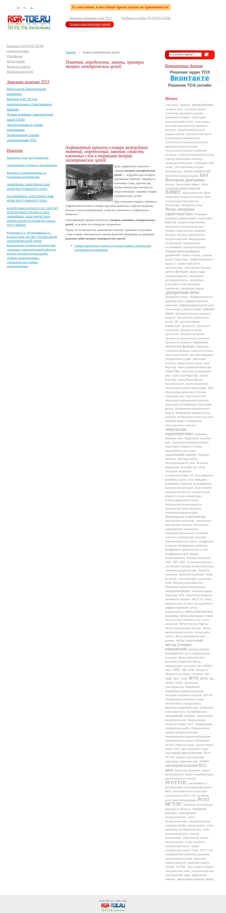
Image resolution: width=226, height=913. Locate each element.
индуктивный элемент (181, 454)
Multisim (185, 105)
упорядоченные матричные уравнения (187, 854)
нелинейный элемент (180, 716)
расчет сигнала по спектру (180, 778)
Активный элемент (195, 109)
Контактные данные (184, 65)
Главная (71, 52)
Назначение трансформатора (181, 684)
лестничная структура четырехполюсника (189, 566)
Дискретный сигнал (176, 296)
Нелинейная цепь (197, 711)
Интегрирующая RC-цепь (180, 463)
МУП (204, 678)
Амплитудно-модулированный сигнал (186, 119)
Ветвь (204, 184)
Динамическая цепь (176, 276)
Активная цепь (174, 109)
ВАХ (204, 175)
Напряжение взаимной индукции (184, 691)
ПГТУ (207, 753)
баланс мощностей (197, 171)
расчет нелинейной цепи (199, 774)
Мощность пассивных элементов (184, 674)
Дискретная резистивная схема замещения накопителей (184, 284)
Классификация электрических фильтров (188, 485)
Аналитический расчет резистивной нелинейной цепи (188, 136)
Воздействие (172, 205)
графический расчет (188, 263)
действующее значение (197, 267)
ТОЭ (202, 850)
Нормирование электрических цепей (188, 726)
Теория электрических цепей (89, 24)
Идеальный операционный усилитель (187, 400)
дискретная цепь (182, 292)
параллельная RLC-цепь (194, 748)
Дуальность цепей (190, 330)
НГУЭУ (207, 695)
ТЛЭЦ (194, 850)
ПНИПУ (204, 761)
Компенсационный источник (181, 500)
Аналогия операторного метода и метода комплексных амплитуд (189, 156)
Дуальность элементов (178, 342)
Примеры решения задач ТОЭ (90, 18)
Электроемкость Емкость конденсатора (32, 165)
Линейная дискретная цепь (180, 570)
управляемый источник (178, 858)
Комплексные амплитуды (179, 520)
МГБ (181, 595)
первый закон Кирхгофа (190, 757)
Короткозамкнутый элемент (181, 541)
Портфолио (15, 56)
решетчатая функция (184, 800)
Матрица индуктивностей (188, 582)
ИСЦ (202, 467)
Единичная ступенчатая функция (187, 348)
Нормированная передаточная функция (187, 736)
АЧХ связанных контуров (189, 167)
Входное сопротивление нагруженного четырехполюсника (185, 224)
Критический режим (198, 558)
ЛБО (175, 562)
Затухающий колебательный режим (185, 388)
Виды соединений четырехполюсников (187, 194)
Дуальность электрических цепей (184, 334)
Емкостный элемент (176, 354)
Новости (15, 150)
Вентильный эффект (188, 184)
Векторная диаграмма (184, 179)
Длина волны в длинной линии (183, 309)
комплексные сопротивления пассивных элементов (186, 531)
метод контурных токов (196, 616)
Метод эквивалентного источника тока (183, 663)
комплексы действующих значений (185, 537)
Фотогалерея (16, 61)
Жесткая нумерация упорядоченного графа (189, 356)
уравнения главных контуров (185, 860)
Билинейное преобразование (181, 175)
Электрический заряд (177, 875)
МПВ (168, 678)
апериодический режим (179, 163)
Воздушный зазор (192, 205)
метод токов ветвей (189, 640)
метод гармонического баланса (188, 601)
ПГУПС (170, 757)
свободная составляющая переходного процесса (189, 806)
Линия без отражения (191, 574)
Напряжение (193, 686)
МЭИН (169, 682)
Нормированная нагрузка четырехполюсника (187, 730)
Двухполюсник (174, 267)
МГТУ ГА (197, 599)
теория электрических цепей (182, 848)
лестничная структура (199, 562)
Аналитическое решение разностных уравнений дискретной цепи (186, 144)
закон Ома (172, 371)
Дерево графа (197, 271)
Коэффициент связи (176, 553)
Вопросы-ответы (18, 66)
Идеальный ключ (196, 396)
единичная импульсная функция (186, 344)
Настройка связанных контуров (183, 695)
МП (207, 674)
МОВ (191, 669)
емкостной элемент (202, 350)
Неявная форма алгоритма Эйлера (185, 722)
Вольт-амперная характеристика (179, 211)
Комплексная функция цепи (181, 512)
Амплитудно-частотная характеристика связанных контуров (187, 126)
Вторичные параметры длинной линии (186, 216)
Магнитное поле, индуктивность (28, 157)
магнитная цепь (188, 578)
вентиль (169, 184)
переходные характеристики (181, 761)
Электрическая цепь (202, 871)
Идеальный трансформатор (181, 404)
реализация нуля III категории (189, 791)
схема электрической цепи (187, 831)
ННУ (190, 724)
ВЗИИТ (173, 192)
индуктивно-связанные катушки (183, 446)
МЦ (212, 678)
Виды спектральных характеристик (188, 198)
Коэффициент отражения (193, 545)
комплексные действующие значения (188, 522)
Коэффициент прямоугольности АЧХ (186, 549)
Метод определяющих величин (183, 628)
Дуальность (188, 326)
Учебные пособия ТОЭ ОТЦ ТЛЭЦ (146, 18)
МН (184, 669)
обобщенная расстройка (179, 740)
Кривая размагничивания (181, 556)
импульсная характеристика (179, 431)
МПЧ (176, 678)
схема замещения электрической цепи (189, 827)
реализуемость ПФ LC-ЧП (180, 795)
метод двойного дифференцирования (189, 605)
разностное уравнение (187, 770)
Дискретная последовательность (184, 278)
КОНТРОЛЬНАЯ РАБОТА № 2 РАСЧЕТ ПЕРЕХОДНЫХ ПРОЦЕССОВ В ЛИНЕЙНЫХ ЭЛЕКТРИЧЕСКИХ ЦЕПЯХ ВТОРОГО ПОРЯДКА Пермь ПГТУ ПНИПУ (32, 217)
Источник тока (189, 467)
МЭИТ (179, 682)
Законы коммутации (196, 383)
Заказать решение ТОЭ (28, 81)
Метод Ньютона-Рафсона (193, 623)
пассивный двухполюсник (183, 753)
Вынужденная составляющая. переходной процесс (185, 245)
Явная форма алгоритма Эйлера (195, 879)
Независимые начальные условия (184, 699)
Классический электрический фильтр (188, 489)
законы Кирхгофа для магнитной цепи (184, 381)
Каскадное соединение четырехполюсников (178, 473)
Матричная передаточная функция (185, 586)
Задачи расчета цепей (189, 363)
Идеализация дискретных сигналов (185, 392)
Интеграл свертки (187, 458)
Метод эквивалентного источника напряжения (185, 659)
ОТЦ (176, 748)
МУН (193, 678)
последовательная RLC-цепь (186, 767)
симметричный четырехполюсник (180, 815)
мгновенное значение (177, 599)
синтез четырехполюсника (180, 819)
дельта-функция (176, 271)
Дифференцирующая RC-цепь (196, 305)
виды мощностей (192, 192)
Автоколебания (202, 105)
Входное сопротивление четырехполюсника (185, 236)
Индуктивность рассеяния (180, 450)
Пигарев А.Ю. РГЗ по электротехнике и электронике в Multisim (29, 104)
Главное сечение (190, 255)
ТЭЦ (209, 850)
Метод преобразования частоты (187, 630)
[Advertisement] (112, 107)
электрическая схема (177, 871)
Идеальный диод (175, 396)
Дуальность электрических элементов (187, 338)
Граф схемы (181, 259)
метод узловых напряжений (178, 646)
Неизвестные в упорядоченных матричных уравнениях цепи (183, 705)
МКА (168, 669)
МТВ (184, 678)
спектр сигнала (196, 825)
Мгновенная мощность (199, 595)
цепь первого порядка (200, 866)
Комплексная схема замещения (183, 508)
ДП (176, 321)
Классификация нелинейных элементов (185, 481)
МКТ (177, 669)
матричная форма (177, 591)
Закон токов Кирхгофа (185, 375)
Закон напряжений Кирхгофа (194, 367)
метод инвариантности (181, 609)
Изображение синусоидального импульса (183, 423)
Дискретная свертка (192, 288)
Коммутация (194, 496)
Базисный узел (173, 171)
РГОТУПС (176, 782)
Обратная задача (184, 744)
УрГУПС (181, 866)
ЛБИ (168, 562)
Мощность (202, 669)
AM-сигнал (172, 105)
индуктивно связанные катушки (190, 442)
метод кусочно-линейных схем (183, 619)
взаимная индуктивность (182, 188)
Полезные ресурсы (20, 71)
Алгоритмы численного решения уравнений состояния (184, 115)
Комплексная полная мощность (183, 504)
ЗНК (210, 388)
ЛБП (182, 562)
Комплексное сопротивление (185, 516)
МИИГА (207, 665)
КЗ (191, 475)
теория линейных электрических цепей (185, 844)
